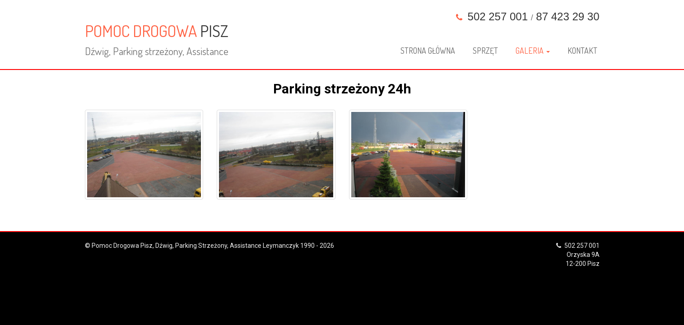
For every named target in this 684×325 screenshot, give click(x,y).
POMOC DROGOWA (156, 39)
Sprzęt (485, 51)
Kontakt (582, 51)
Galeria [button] (533, 51)
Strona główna (427, 51)
